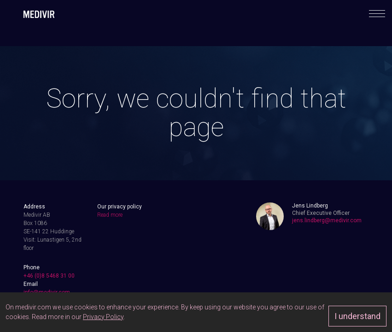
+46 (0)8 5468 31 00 (49, 276)
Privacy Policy (103, 316)
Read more (110, 215)
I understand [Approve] (357, 316)
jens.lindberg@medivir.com (327, 220)
